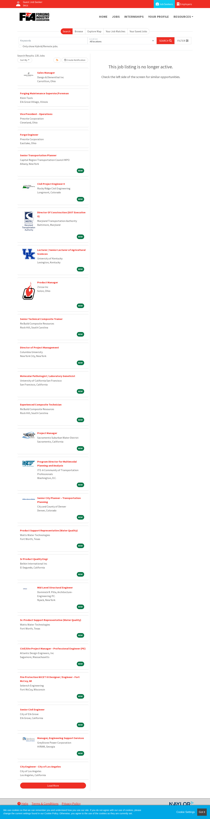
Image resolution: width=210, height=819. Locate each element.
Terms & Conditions (45, 803)
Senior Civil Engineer (32, 709)
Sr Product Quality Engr (34, 559)
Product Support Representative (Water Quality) (49, 530)
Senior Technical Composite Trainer (41, 319)
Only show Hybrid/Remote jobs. (40, 46)
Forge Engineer (29, 134)
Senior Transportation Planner (38, 155)
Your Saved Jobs (138, 31)
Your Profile (158, 17)
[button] (183, 40)
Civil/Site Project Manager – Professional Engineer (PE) (53, 648)
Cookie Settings (185, 812)
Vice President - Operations (36, 114)
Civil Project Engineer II (51, 183)
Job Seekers (164, 4)
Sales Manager (46, 72)
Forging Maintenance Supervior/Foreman (44, 93)
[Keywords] (53, 40)
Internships (134, 17)
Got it (202, 812)
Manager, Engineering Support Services (60, 738)
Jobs (116, 17)
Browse (79, 31)
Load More (53, 785)
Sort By (23, 60)
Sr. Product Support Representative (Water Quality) (50, 620)
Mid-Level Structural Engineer (55, 587)
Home (103, 17)
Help (22, 803)
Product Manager (47, 282)
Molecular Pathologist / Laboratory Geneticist (47, 376)
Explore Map (94, 31)
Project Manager (47, 433)
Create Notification (74, 60)
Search (66, 31)
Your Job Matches (115, 31)
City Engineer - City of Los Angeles (40, 766)
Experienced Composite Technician (41, 404)
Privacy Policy (71, 803)
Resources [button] (182, 17)
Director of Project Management (39, 347)
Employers (184, 4)
